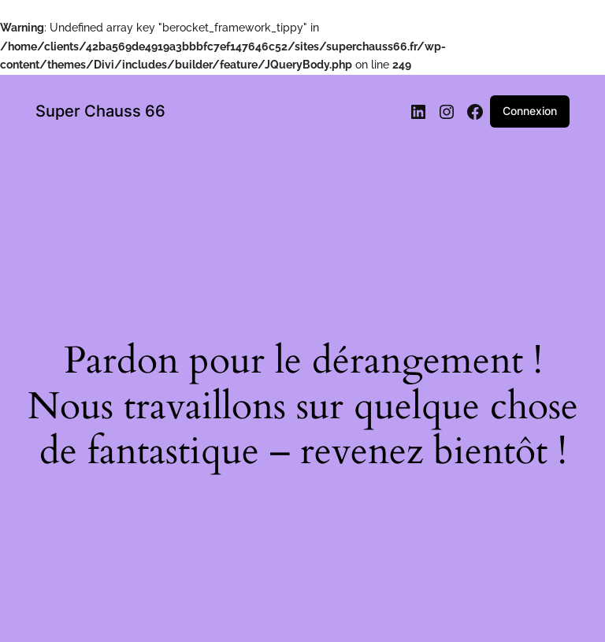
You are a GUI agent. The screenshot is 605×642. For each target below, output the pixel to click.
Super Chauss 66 (100, 111)
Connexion (530, 110)
